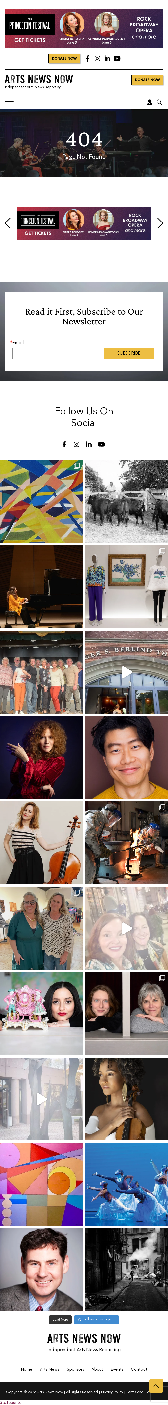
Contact (139, 1369)
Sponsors (75, 1369)
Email (18, 342)
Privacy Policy (112, 1392)
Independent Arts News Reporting (39, 81)
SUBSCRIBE (128, 353)
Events (117, 1369)
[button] (7, 223)
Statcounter (11, 1402)
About (97, 1369)
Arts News (49, 1369)
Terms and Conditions (144, 1392)
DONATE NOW (64, 58)
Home (26, 1369)
